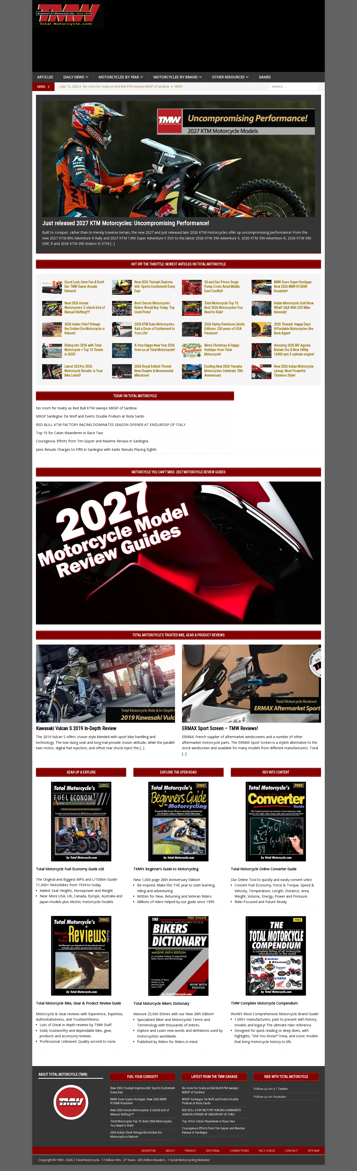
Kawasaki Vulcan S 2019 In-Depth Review (76, 728)
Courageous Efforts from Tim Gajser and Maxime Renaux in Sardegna (92, 441)
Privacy (190, 1150)
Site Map (314, 1150)
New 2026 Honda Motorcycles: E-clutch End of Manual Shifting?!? (84, 307)
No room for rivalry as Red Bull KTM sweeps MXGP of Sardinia (86, 408)
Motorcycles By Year (118, 77)
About (170, 1150)
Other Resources (228, 77)
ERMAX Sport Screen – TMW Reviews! (220, 728)
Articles (45, 77)
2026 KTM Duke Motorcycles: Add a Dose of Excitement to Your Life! (154, 328)
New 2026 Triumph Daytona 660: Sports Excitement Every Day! (154, 286)
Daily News (73, 77)
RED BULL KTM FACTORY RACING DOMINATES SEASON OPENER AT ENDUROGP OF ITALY (110, 424)
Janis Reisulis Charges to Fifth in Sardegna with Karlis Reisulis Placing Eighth (96, 449)
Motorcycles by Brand (175, 77)
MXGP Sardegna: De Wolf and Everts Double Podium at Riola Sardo (90, 416)
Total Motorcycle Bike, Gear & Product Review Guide (78, 1003)
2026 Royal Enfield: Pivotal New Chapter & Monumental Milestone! (153, 370)
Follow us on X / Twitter (271, 1088)
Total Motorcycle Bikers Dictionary (161, 1003)
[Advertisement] (216, 37)
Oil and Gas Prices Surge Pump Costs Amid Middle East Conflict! (222, 286)
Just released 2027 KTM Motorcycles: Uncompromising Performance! (125, 223)
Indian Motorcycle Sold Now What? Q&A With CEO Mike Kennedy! (293, 307)
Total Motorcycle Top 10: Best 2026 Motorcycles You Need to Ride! (223, 307)
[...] (112, 243)
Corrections (239, 1150)
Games (265, 77)
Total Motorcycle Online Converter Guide (264, 869)
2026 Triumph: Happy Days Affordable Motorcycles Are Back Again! (293, 328)
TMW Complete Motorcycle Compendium (264, 1003)
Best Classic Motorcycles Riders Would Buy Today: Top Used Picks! (154, 307)
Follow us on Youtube (270, 1096)
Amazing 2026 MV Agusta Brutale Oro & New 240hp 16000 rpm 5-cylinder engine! (294, 349)
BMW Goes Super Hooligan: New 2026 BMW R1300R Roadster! (293, 286)
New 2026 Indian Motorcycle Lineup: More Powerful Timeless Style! (294, 370)
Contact (291, 1150)
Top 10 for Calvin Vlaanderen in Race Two (69, 432)
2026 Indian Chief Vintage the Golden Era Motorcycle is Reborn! (84, 328)
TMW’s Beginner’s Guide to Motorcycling (165, 869)
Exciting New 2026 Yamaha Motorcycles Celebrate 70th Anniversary (223, 370)
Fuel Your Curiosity (142, 1077)
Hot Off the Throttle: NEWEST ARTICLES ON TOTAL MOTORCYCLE (178, 264)
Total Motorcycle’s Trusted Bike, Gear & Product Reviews (178, 635)
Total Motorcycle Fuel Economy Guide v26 (70, 869)
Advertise (149, 1150)
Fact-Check (267, 1150)
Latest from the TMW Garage (214, 1077)
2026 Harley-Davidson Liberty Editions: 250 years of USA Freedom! (224, 328)
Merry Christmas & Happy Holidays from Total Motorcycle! (221, 349)
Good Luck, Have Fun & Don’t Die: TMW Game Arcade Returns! (84, 286)
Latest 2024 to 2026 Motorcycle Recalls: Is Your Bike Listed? (83, 370)
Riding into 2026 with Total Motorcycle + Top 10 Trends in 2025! (83, 349)
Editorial (213, 1150)
